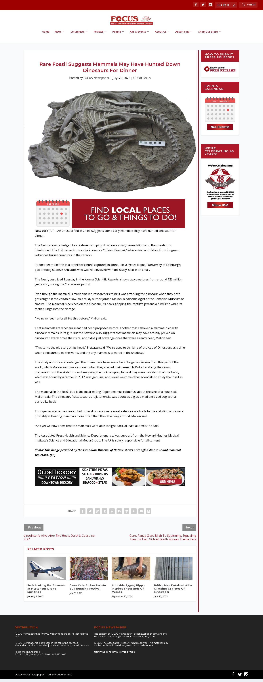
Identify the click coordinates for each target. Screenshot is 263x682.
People (116, 35)
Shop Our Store (208, 35)
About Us (160, 35)
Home (45, 35)
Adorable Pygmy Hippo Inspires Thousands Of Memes (128, 592)
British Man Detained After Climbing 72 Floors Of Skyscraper (173, 592)
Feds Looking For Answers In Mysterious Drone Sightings (46, 592)
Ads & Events (138, 35)
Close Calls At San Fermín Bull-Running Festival (88, 590)
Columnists (77, 35)
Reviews (98, 35)
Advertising (182, 35)
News (58, 35)
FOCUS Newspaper (96, 81)
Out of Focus (142, 81)
